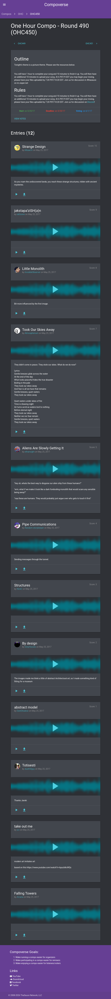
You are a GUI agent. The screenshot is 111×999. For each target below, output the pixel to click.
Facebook (15, 982)
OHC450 (35, 13)
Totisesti (29, 765)
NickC (19, 589)
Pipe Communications (39, 524)
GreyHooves (30, 647)
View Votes (20, 119)
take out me (23, 826)
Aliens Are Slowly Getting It (43, 448)
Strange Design (34, 147)
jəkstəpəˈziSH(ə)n (27, 211)
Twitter (14, 985)
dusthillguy (30, 769)
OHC (20, 13)
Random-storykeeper (34, 528)
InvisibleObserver (32, 272)
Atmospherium (31, 333)
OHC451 (92, 43)
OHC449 (19, 43)
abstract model (26, 707)
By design (29, 643)
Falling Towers (25, 893)
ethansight (30, 452)
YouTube (15, 976)
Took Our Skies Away (38, 330)
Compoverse (56, 4)
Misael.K (29, 150)
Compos (6, 13)
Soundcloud (17, 979)
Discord (90, 102)
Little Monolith (33, 269)
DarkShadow (22, 711)
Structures (22, 585)
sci (18, 830)
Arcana (20, 897)
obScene (21, 214)
